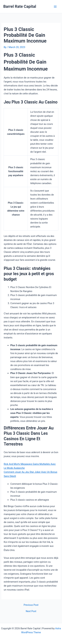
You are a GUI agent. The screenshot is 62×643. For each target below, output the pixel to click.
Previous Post (31, 605)
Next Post (31, 611)
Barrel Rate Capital (19, 6)
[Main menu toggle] (55, 6)
